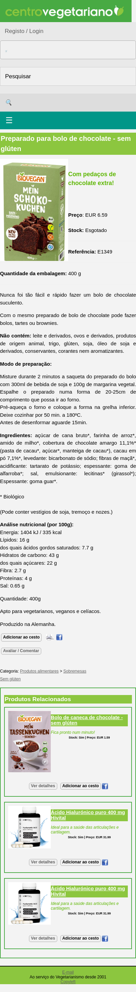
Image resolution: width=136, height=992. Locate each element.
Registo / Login (24, 31)
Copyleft (67, 981)
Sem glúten (10, 679)
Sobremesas (74, 671)
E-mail (68, 972)
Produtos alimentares (39, 671)
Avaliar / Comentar (21, 650)
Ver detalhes (43, 785)
